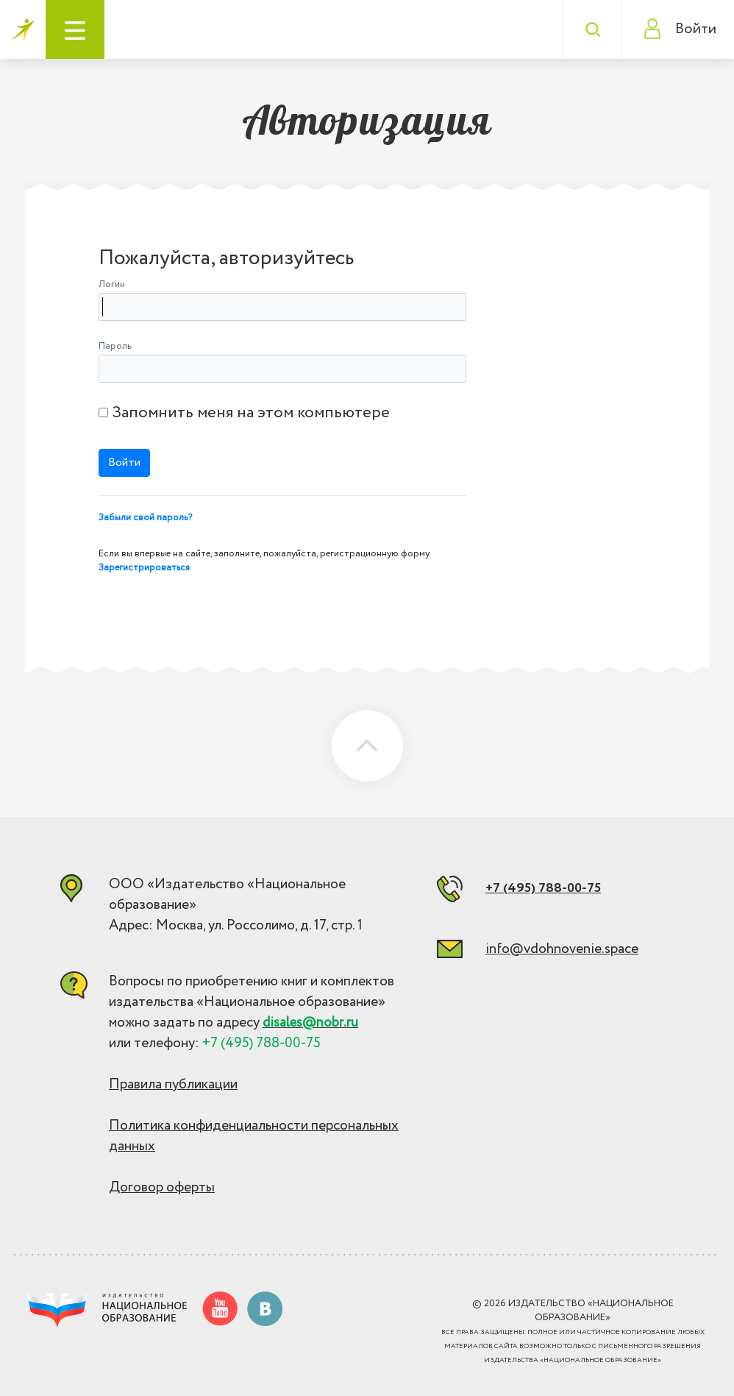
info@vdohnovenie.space (561, 949)
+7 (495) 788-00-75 (543, 888)
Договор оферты (162, 1187)
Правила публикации (173, 1084)
